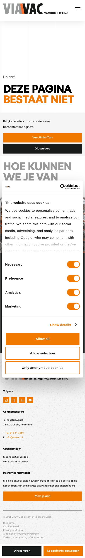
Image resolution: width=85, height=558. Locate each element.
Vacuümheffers (42, 137)
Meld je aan (42, 496)
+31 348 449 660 (14, 433)
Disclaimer (9, 523)
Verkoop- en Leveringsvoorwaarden (23, 537)
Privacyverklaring (13, 530)
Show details (60, 324)
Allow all (43, 339)
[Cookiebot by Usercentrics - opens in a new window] (60, 187)
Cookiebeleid (11, 527)
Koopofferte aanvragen (63, 551)
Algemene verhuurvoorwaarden (21, 534)
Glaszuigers (42, 148)
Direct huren (22, 551)
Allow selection (42, 353)
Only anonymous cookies (42, 368)
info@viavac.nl (14, 437)
